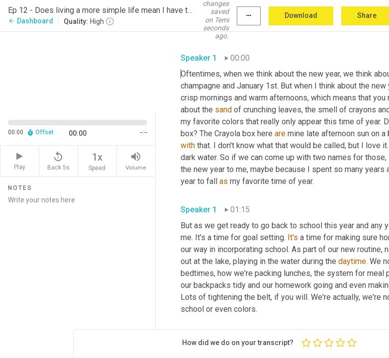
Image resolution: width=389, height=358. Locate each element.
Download (301, 15)
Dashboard (30, 21)
